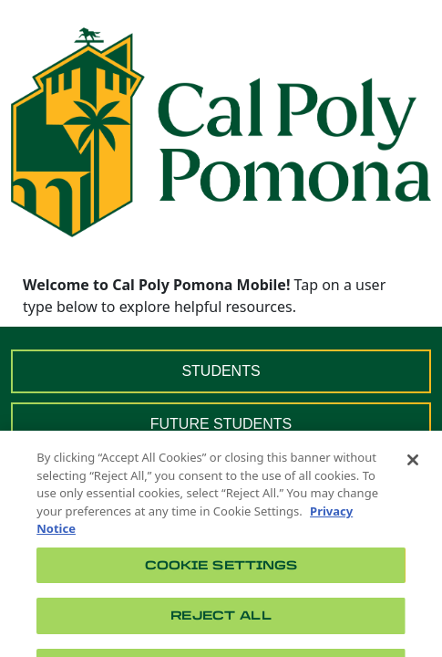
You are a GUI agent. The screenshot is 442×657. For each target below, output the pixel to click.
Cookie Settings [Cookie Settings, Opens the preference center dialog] (221, 572)
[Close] (413, 468)
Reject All (220, 624)
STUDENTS (220, 371)
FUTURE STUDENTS (221, 424)
